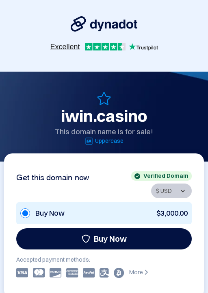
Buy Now (104, 239)
